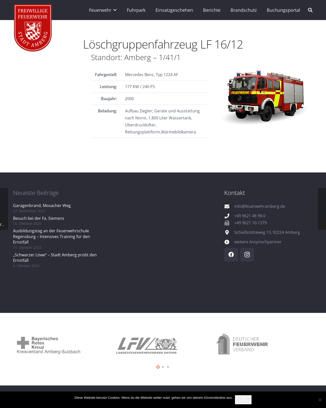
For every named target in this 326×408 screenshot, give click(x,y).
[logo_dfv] (263, 344)
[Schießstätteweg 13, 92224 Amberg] (229, 232)
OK (243, 399)
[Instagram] (247, 255)
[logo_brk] (63, 344)
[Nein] (319, 399)
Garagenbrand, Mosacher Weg (42, 205)
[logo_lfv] (163, 344)
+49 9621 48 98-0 (250, 216)
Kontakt (234, 192)
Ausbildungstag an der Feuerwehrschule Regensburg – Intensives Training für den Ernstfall (51, 236)
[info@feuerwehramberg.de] (229, 206)
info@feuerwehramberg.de (259, 206)
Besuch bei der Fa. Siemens (38, 218)
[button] (114, 10)
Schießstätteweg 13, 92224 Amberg (267, 232)
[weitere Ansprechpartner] (229, 242)
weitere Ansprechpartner (258, 242)
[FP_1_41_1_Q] (267, 96)
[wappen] (33, 29)
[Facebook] (231, 255)
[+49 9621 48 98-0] (229, 216)
